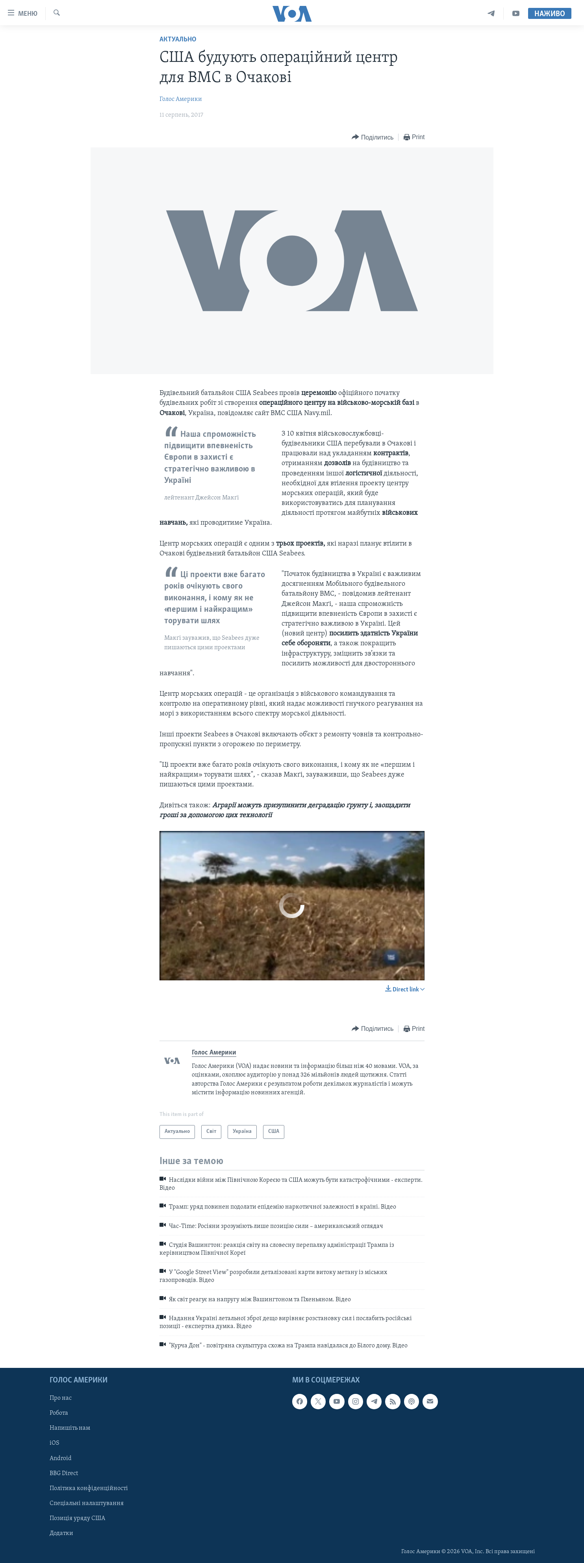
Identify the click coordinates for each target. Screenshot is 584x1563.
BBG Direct (64, 1473)
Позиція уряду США (77, 1518)
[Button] (372, 137)
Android (61, 1458)
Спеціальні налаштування (87, 1503)
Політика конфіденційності (89, 1488)
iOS (54, 1443)
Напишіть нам (70, 1428)
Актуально (178, 39)
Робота (59, 1413)
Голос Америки (180, 99)
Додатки (61, 1533)
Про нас (61, 1398)
